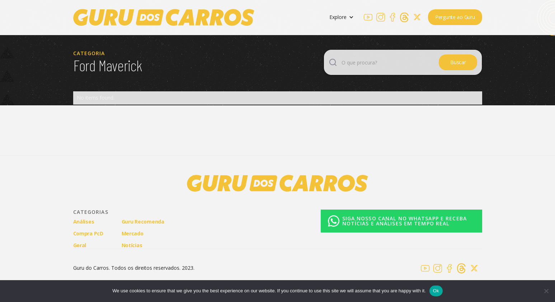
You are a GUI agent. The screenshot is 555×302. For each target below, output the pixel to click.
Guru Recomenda (143, 221)
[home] (163, 17)
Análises (83, 221)
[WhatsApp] (398, 221)
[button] (341, 17)
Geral (79, 245)
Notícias (132, 245)
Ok (436, 290)
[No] (546, 290)
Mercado (133, 233)
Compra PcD (88, 233)
